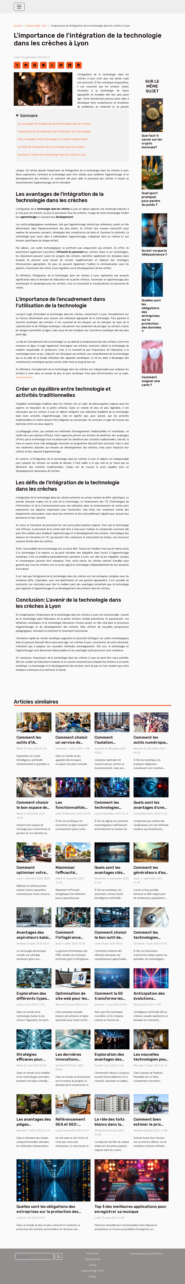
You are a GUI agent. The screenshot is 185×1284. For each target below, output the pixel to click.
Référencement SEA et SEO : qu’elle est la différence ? (70, 1127)
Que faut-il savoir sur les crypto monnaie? (152, 141)
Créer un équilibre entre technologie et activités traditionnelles (52, 139)
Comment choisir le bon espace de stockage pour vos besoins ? (33, 810)
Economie (92, 1253)
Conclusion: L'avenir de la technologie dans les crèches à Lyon (51, 154)
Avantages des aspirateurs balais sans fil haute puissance (33, 940)
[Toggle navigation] (19, 7)
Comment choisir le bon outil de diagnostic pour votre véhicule (111, 940)
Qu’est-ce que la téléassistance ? (154, 252)
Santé (92, 1265)
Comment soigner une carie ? (151, 381)
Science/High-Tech (36, 26)
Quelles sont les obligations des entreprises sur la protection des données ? (151, 315)
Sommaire (29, 115)
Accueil (18, 26)
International (92, 1259)
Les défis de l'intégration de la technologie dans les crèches (51, 147)
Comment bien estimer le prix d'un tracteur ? (148, 1124)
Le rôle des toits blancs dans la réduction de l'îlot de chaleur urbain (111, 1127)
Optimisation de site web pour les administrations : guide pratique (72, 1001)
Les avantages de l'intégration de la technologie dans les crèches (54, 124)
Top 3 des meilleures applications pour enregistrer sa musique (130, 1209)
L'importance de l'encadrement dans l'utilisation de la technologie (54, 131)
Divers (92, 1276)
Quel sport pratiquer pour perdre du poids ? (151, 199)
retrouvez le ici (24, 377)
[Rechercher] (34, 1256)
